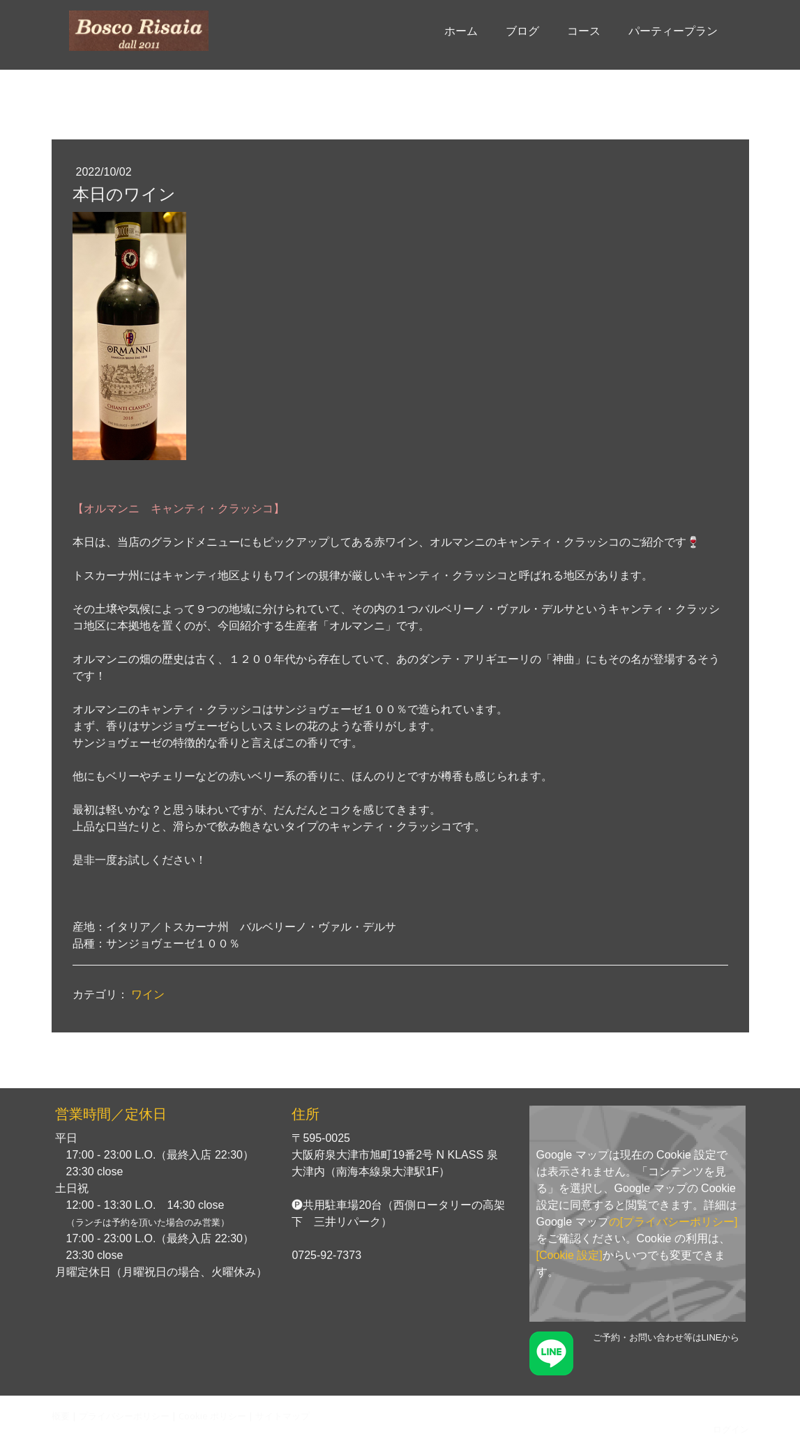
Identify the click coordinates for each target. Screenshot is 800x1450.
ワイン (148, 994)
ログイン (731, 1429)
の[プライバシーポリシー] (673, 1222)
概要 (61, 1416)
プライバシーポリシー (124, 1416)
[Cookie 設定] (569, 1255)
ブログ (522, 31)
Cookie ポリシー (212, 1416)
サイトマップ (282, 1416)
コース (584, 31)
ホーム (461, 31)
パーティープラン (673, 31)
